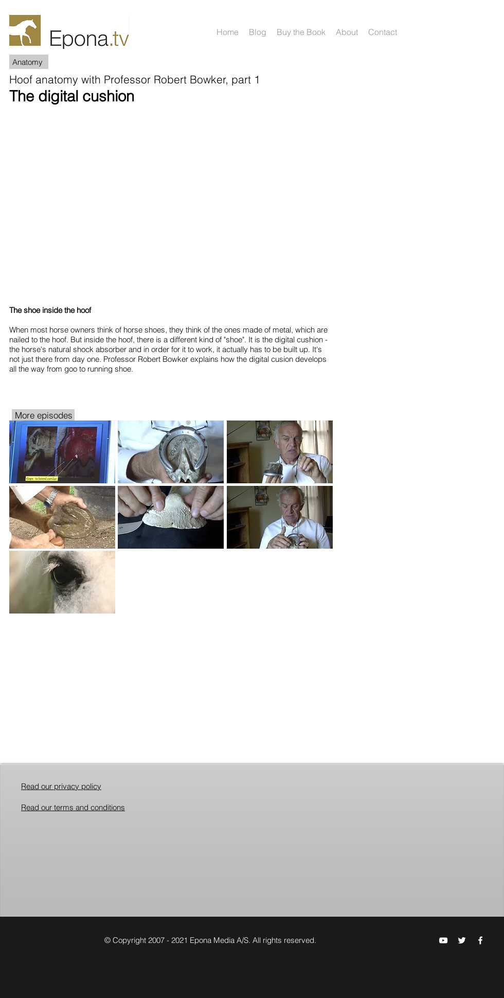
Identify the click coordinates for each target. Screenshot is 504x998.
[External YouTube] (171, 202)
